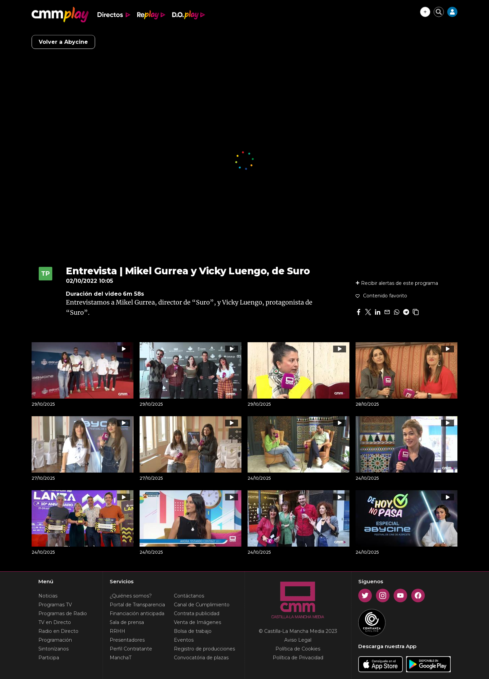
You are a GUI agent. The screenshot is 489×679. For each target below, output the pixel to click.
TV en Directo (54, 622)
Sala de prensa (127, 622)
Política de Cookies (297, 649)
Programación (55, 640)
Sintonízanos (53, 649)
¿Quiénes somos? (131, 596)
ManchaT (120, 658)
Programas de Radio (62, 613)
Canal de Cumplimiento (202, 605)
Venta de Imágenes (197, 622)
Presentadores (127, 640)
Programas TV (55, 605)
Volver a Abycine (63, 42)
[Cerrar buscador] (439, 12)
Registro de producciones (204, 649)
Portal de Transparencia (137, 605)
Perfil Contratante (131, 649)
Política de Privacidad (298, 658)
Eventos (184, 640)
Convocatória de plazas (201, 658)
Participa (48, 658)
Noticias (47, 596)
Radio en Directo (58, 631)
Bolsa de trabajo (193, 631)
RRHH (117, 631)
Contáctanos (189, 596)
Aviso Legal (297, 640)
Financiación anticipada (137, 613)
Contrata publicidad (196, 613)
